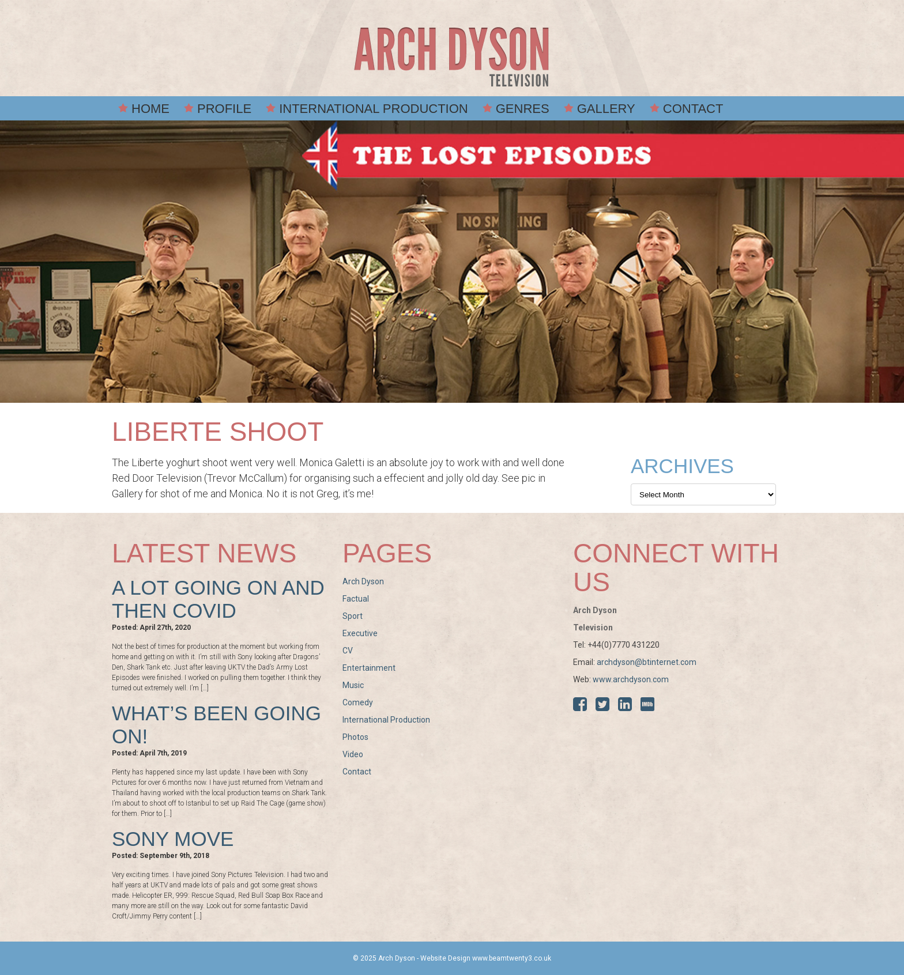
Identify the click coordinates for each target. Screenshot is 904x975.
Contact (693, 108)
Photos (355, 737)
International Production (373, 108)
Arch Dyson (363, 581)
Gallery (606, 108)
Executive (360, 633)
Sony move (172, 838)
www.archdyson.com (631, 679)
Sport (352, 616)
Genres (522, 108)
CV (347, 650)
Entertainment (369, 667)
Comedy (357, 702)
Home (150, 108)
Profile (224, 108)
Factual (355, 598)
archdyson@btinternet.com (646, 662)
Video (352, 754)
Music (353, 685)
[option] (452, 261)
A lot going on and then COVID (218, 599)
